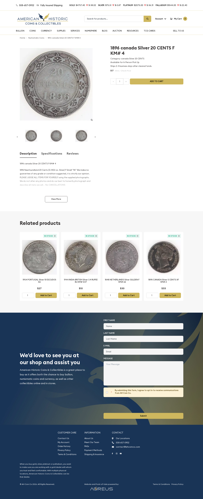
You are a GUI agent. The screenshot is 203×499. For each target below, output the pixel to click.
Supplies (61, 31)
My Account (63, 442)
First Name (109, 320)
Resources (133, 31)
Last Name (109, 333)
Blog (104, 31)
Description (28, 153)
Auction (117, 31)
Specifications (51, 153)
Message (108, 358)
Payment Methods (93, 450)
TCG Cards (149, 31)
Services (75, 31)
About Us (88, 438)
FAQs (86, 446)
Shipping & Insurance (94, 454)
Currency (46, 31)
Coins (32, 31)
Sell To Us (178, 31)
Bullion (20, 31)
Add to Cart (46, 295)
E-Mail (107, 345)
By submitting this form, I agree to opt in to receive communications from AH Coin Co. (146, 391)
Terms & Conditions (67, 454)
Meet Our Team (91, 442)
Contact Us (63, 438)
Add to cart (156, 81)
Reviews (73, 153)
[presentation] (127, 405)
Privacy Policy (64, 450)
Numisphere (91, 31)
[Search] (147, 19)
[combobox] (114, 19)
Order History (64, 446)
